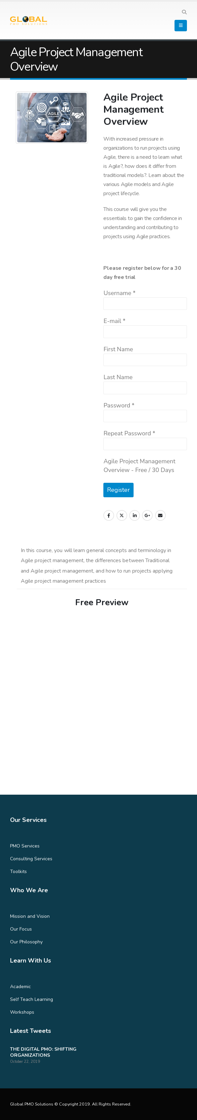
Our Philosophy (26, 942)
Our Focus (21, 929)
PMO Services (25, 846)
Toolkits (18, 871)
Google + (147, 515)
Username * (119, 293)
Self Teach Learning (31, 999)
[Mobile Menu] (181, 25)
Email (160, 515)
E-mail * (114, 321)
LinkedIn (134, 515)
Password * (118, 405)
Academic (20, 986)
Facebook (108, 515)
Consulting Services (31, 859)
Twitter (121, 515)
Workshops (22, 1012)
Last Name (118, 377)
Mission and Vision (30, 916)
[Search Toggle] (184, 12)
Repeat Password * (129, 433)
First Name (118, 349)
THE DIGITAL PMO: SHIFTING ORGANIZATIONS (43, 1052)
